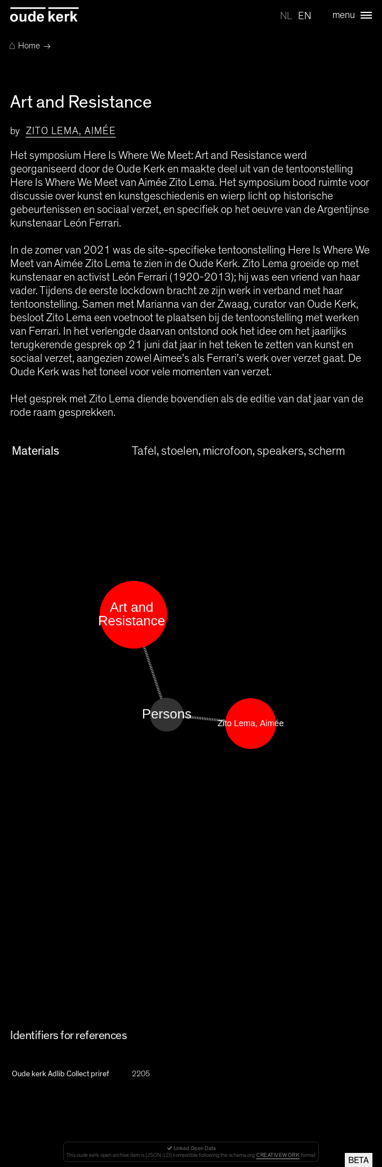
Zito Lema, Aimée (71, 131)
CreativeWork (277, 1155)
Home (24, 45)
